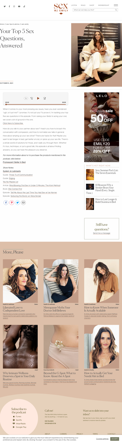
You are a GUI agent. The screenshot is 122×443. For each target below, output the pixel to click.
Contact (111, 434)
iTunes (17, 417)
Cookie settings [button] (102, 439)
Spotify (17, 420)
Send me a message (101, 233)
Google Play (19, 427)
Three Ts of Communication (21, 175)
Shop (92, 5)
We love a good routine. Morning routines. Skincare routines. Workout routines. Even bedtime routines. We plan (19, 385)
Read (83, 5)
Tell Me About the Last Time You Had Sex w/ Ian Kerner (34, 193)
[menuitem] (74, 5)
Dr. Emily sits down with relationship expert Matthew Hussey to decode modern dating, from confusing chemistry (100, 316)
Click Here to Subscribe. (13, 123)
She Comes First (15, 189)
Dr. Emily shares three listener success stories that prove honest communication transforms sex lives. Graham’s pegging (100, 382)
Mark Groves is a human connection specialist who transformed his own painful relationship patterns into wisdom (20, 316)
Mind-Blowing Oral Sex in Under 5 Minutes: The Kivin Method (34, 186)
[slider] (35, 104)
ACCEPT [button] (115, 439)
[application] (35, 99)
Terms (95, 434)
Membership (103, 5)
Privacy (80, 434)
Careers (63, 434)
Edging (12, 178)
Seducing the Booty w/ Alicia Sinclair (26, 196)
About (47, 434)
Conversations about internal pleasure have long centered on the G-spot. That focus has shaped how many (60, 382)
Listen (74, 5)
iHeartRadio (19, 424)
